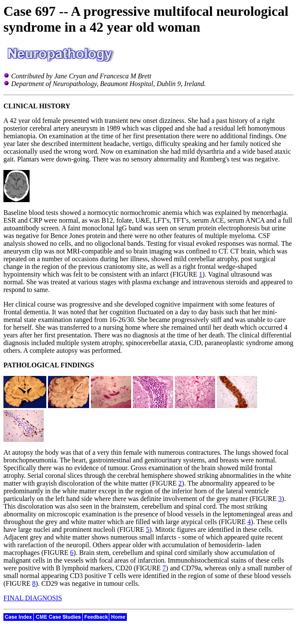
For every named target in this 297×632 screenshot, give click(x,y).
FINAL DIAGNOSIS (32, 598)
